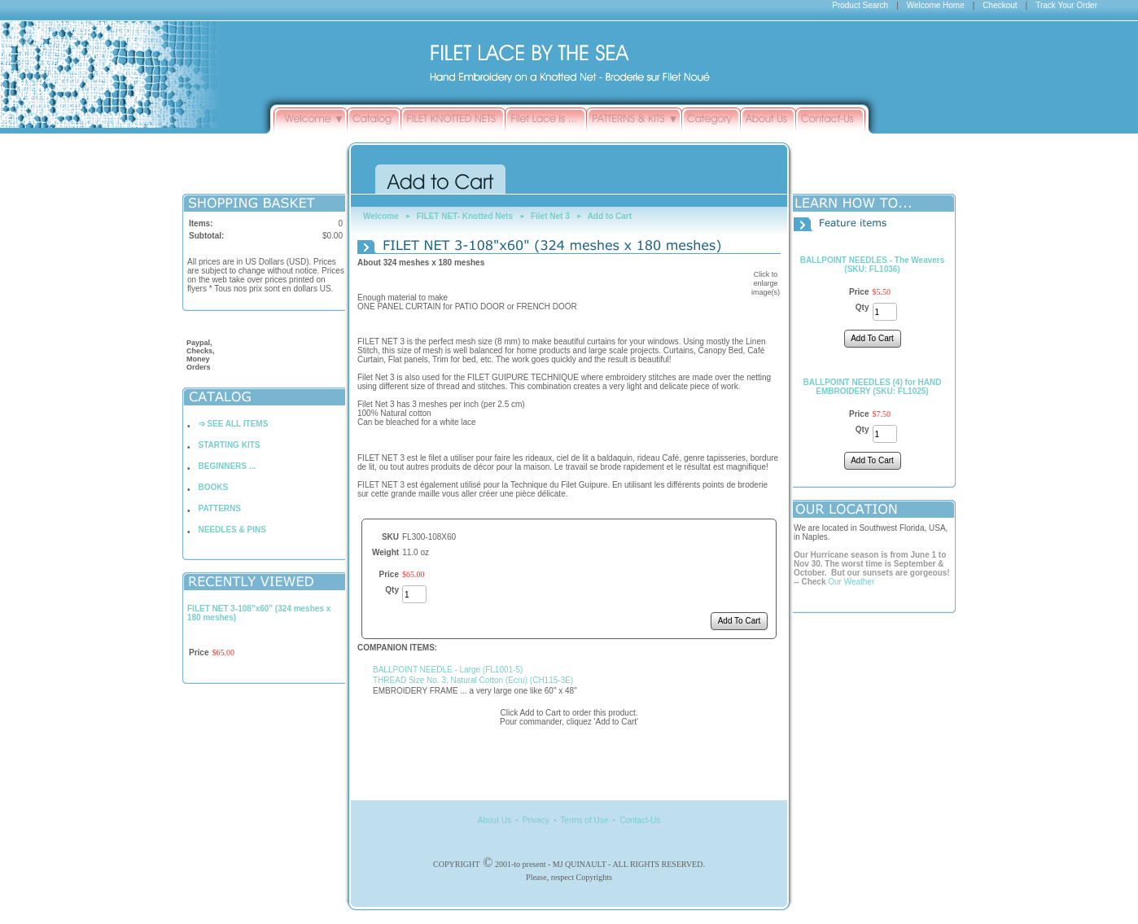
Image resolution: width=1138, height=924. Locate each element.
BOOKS (214, 487)
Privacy (536, 820)
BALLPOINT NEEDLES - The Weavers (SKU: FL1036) (872, 265)
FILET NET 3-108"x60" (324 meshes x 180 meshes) (258, 613)
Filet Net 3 (550, 216)
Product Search (860, 5)
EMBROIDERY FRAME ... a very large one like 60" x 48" (475, 690)
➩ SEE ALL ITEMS (234, 423)
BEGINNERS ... (227, 466)
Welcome (381, 216)
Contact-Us (639, 820)
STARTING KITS (229, 444)
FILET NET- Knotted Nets (465, 216)
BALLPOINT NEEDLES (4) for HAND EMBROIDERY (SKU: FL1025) (872, 387)
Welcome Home (936, 5)
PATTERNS (220, 508)
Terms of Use (584, 820)
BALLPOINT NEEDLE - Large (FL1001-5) (448, 669)
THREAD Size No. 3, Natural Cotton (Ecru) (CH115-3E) (473, 680)
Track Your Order (1066, 5)
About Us (494, 820)
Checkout (1000, 5)
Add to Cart (610, 216)
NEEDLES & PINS (232, 529)
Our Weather (851, 581)
